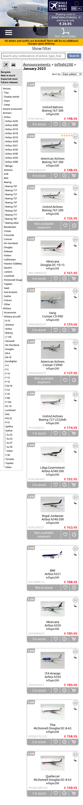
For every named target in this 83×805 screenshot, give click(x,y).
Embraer (8, 251)
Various (7, 88)
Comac (7, 231)
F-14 (7, 373)
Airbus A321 (11, 145)
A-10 (7, 320)
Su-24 (9, 438)
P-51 (7, 422)
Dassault (10, 341)
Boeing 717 (11, 190)
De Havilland (11, 243)
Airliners (7, 113)
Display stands (11, 96)
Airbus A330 (11, 149)
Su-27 (9, 443)
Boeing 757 (11, 206)
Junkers (8, 271)
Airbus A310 (11, 129)
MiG (7, 414)
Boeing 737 (11, 198)
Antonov (8, 170)
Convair (8, 239)
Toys (6, 92)
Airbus (7, 117)
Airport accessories (13, 109)
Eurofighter (11, 361)
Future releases (9, 82)
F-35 (7, 394)
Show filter (41, 48)
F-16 (7, 381)
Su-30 (9, 447)
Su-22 (9, 434)
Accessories (10, 312)
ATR (6, 174)
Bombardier (10, 227)
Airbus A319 (11, 137)
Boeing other (12, 223)
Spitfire (9, 426)
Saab (6, 288)
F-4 (7, 365)
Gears (7, 100)
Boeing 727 (11, 194)
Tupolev (8, 284)
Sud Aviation (10, 292)
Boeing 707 (11, 186)
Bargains (5, 72)
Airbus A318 (11, 133)
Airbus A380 (11, 162)
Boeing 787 (11, 219)
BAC (6, 178)
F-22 (7, 390)
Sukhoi (7, 296)
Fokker (7, 255)
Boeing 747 (11, 202)
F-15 (7, 377)
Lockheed (9, 276)
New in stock (8, 75)
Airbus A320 (11, 141)
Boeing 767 (11, 210)
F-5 (7, 369)
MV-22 (8, 418)
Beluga (9, 166)
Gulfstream (10, 259)
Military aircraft (12, 316)
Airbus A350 (11, 157)
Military (7, 308)
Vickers (8, 300)
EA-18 (8, 357)
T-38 (7, 455)
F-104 (8, 402)
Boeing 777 (11, 214)
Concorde (9, 235)
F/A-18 (8, 385)
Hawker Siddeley (13, 263)
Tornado (9, 459)
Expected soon (9, 79)
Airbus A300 (11, 125)
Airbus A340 (11, 153)
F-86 (7, 398)
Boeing (7, 182)
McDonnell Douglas (14, 280)
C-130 (8, 337)
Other (7, 105)
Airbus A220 (11, 121)
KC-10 (8, 406)
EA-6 (7, 353)
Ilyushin (8, 267)
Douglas (8, 247)
